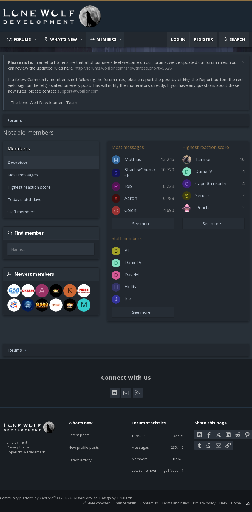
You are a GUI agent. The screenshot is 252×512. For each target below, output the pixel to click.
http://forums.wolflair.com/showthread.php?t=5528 (134, 70)
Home (231, 503)
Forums (22, 39)
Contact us (143, 503)
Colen (133, 213)
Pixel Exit (130, 498)
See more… (144, 226)
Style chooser (90, 503)
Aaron (133, 201)
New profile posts (88, 434)
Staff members (24, 214)
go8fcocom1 (169, 470)
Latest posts (83, 424)
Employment (24, 433)
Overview (20, 165)
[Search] (234, 39)
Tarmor (203, 162)
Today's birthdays (27, 202)
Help (218, 503)
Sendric (202, 198)
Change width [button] (119, 503)
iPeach (202, 210)
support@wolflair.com (93, 93)
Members (106, 39)
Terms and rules (169, 503)
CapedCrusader (211, 186)
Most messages (25, 177)
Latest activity (84, 445)
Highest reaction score (31, 189)
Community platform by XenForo (54, 498)
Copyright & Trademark (34, 444)
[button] (35, 39)
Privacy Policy (25, 439)
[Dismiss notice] (239, 65)
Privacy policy (199, 503)
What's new (63, 39)
